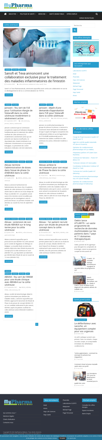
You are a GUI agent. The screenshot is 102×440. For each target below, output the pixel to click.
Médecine (41, 14)
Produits (15, 70)
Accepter (62, 438)
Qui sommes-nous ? (9, 413)
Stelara (12, 123)
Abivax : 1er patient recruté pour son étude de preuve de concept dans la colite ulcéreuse (54, 225)
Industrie (12, 14)
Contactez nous (8, 422)
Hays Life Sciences (79, 80)
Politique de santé (27, 14)
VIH (28, 274)
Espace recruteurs (86, 18)
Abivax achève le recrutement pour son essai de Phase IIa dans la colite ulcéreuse (53, 168)
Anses (75, 95)
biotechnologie (60, 175)
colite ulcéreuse (23, 84)
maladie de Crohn (33, 84)
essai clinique (52, 178)
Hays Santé (76, 92)
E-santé (91, 214)
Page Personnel (78, 89)
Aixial (74, 74)
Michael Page (77, 86)
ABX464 (25, 178)
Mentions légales (8, 416)
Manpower (76, 83)
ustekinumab (18, 123)
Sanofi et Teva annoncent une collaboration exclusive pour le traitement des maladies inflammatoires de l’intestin (35, 77)
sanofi (41, 84)
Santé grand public (56, 14)
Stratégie (22, 70)
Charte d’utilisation (9, 419)
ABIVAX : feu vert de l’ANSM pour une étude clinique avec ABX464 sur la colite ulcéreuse (19, 280)
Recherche (86, 217)
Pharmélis (76, 77)
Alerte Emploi (86, 414)
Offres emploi (72, 14)
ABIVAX (20, 178)
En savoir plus (72, 438)
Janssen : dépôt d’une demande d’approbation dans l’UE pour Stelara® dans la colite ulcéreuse (51, 111)
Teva (45, 84)
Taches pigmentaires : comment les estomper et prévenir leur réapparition (85, 355)
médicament (48, 235)
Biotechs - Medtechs (11, 162)
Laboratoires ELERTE (80, 71)
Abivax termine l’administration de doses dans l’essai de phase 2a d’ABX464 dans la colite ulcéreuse (18, 170)
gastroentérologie (10, 235)
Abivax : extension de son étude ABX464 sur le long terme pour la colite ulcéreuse (18, 225)
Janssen (7, 123)
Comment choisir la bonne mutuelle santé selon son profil (85, 365)
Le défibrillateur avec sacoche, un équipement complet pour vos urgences (85, 327)
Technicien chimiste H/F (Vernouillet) (84, 163)
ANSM (6, 290)
